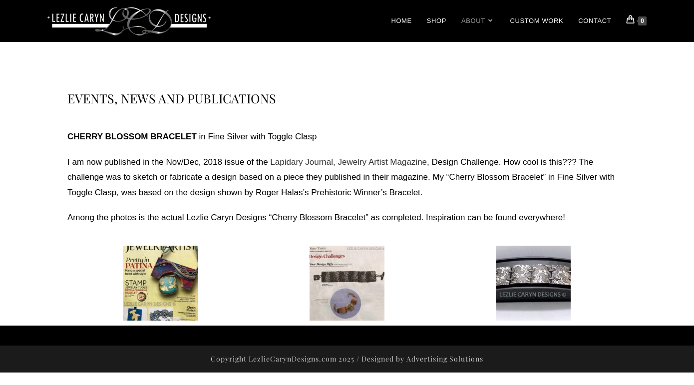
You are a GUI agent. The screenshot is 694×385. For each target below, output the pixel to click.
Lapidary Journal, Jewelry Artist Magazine (348, 162)
